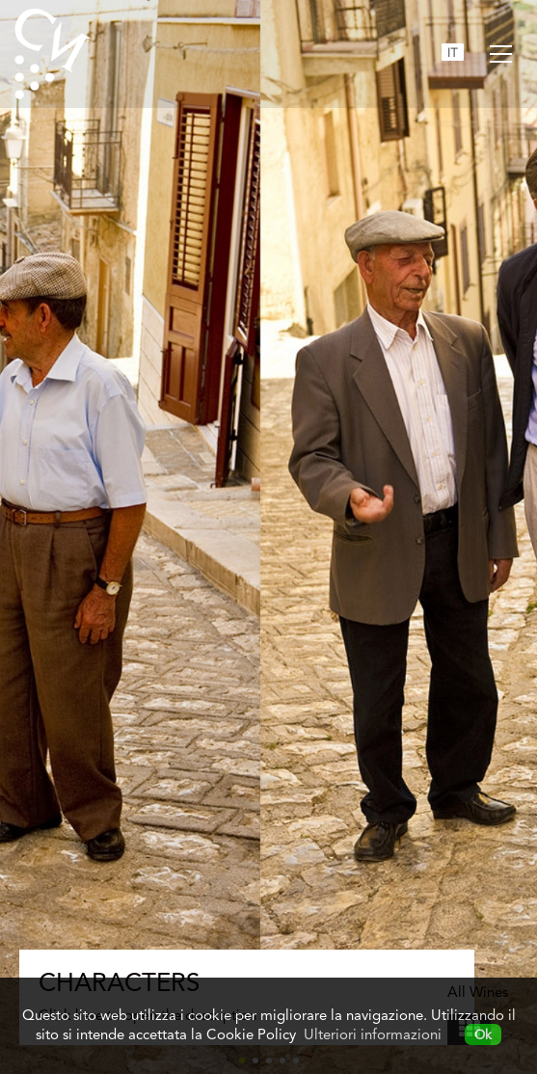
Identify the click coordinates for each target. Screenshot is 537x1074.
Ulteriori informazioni (373, 1034)
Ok (483, 1034)
